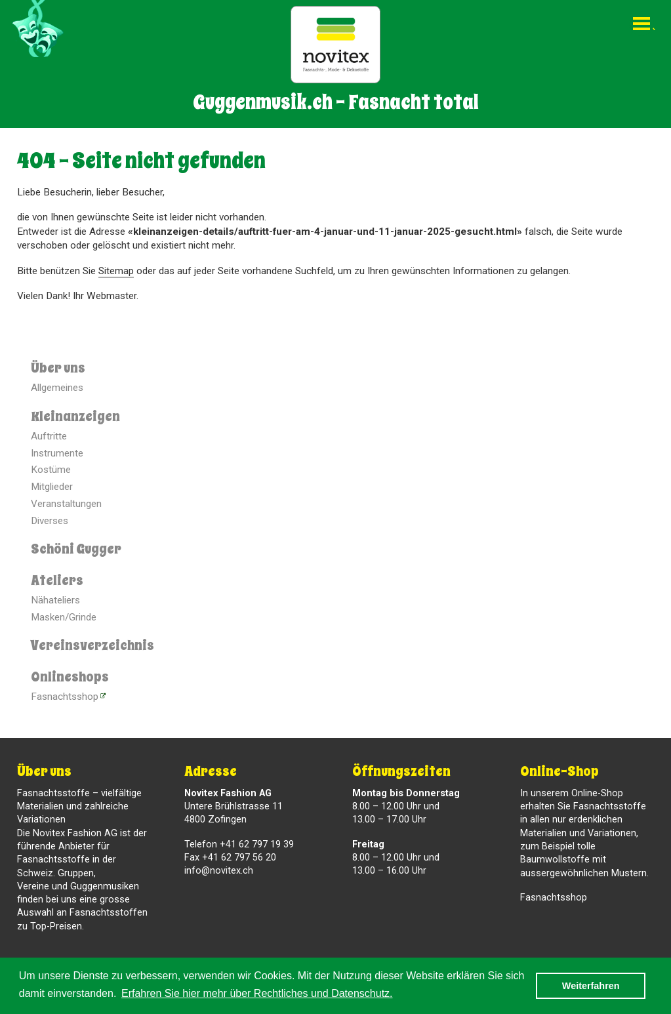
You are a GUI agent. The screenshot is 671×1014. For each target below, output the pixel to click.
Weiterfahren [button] (591, 986)
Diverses (49, 521)
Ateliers (57, 580)
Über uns (58, 368)
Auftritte (49, 436)
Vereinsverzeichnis (92, 645)
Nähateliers (55, 600)
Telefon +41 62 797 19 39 (239, 844)
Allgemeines (57, 388)
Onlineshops (70, 677)
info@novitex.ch (218, 870)
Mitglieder (52, 487)
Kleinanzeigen (75, 416)
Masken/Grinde (63, 617)
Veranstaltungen (66, 504)
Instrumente (57, 453)
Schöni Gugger (76, 549)
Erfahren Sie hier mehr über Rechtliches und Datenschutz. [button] (257, 993)
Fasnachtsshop (64, 696)
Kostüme (51, 470)
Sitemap (116, 271)
